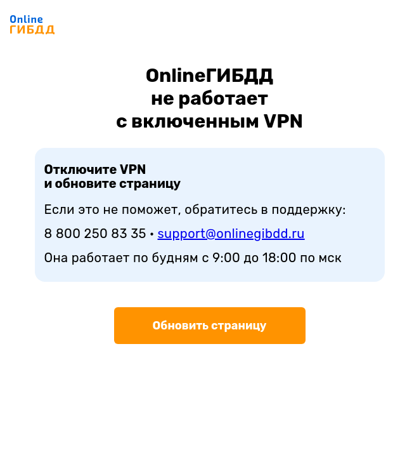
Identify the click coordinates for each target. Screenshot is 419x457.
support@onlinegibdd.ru (231, 233)
